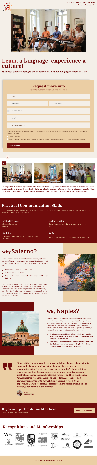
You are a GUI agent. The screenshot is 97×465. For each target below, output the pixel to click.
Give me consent (14, 136)
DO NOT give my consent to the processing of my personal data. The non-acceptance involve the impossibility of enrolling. (47, 139)
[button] (4, 163)
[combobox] (9, 111)
